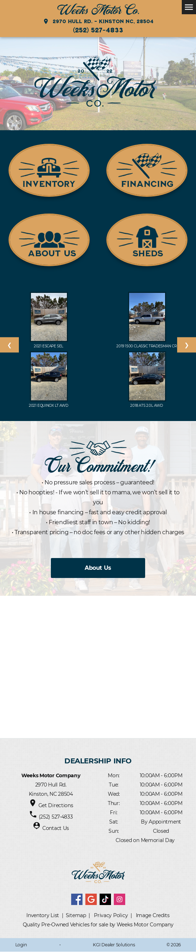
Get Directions (55, 805)
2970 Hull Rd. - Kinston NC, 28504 (98, 21)
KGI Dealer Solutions (114, 944)
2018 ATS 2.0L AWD (147, 405)
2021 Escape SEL (49, 346)
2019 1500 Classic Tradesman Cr (147, 346)
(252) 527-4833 (98, 30)
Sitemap (76, 915)
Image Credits (153, 915)
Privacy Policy (111, 915)
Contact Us (55, 828)
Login (21, 944)
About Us (98, 567)
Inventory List (42, 915)
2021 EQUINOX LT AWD (49, 405)
